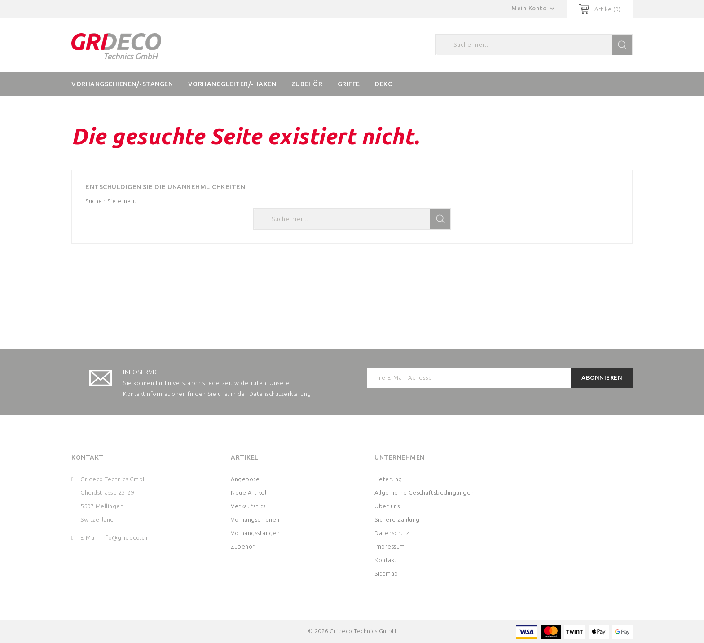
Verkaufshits (248, 506)
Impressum (389, 546)
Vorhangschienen (255, 519)
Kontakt (87, 457)
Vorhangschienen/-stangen (122, 84)
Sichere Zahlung (397, 519)
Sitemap (386, 573)
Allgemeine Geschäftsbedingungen (424, 492)
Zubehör (307, 84)
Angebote (245, 479)
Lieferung (388, 479)
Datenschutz (391, 533)
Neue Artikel (248, 492)
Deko (384, 84)
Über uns (387, 506)
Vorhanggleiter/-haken (232, 84)
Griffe (349, 84)
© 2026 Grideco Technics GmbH (352, 631)
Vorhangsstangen (255, 533)
